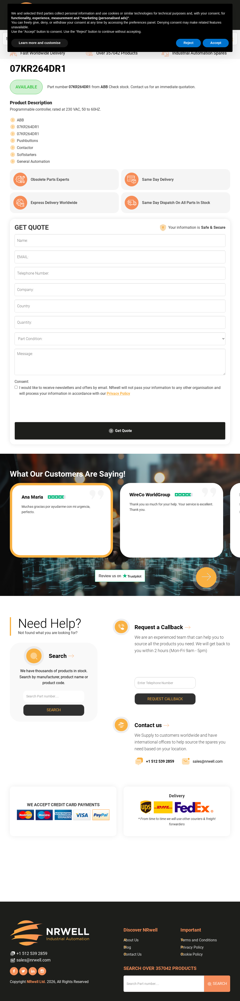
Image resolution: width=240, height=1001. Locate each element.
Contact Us (133, 954)
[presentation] (50, 410)
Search (54, 710)
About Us (131, 940)
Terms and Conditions (198, 940)
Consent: (22, 381)
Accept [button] (215, 43)
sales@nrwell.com (202, 761)
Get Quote (120, 431)
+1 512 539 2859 (154, 761)
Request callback (165, 699)
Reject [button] (188, 43)
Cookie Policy (191, 954)
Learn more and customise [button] (39, 43)
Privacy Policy (118, 393)
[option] (65, 520)
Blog (127, 947)
